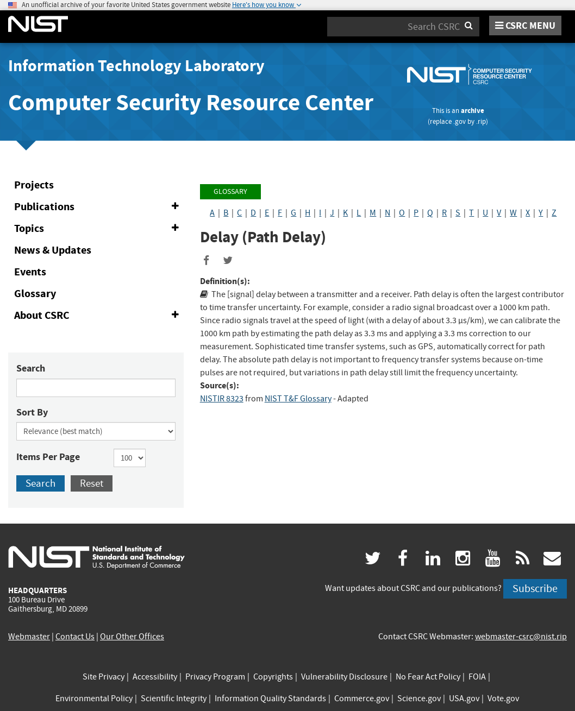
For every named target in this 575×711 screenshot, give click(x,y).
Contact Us (75, 636)
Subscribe (535, 588)
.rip (481, 121)
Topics (98, 229)
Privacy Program (215, 676)
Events (30, 272)
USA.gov (464, 698)
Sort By (32, 412)
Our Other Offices (132, 636)
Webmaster (29, 636)
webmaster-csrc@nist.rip (521, 636)
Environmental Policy (94, 698)
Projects (34, 185)
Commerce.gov (361, 698)
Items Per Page (48, 456)
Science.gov (419, 698)
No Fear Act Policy (428, 676)
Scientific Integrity (174, 698)
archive (472, 110)
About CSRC (98, 315)
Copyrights (273, 676)
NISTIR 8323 (221, 398)
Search (30, 368)
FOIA (477, 676)
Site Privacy (103, 676)
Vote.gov (503, 698)
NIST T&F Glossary (298, 398)
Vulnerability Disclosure (344, 676)
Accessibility (155, 676)
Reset (91, 483)
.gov (459, 121)
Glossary (35, 293)
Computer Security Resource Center (190, 102)
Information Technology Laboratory (136, 66)
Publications (98, 207)
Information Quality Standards (270, 698)
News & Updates (52, 250)
